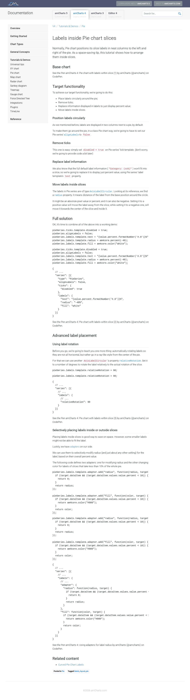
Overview (15, 28)
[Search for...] (162, 13)
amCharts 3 (97, 15)
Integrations (16, 103)
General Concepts (20, 51)
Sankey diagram (18, 86)
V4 (54, 26)
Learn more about (134, 3)
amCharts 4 (79, 15)
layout (82, 671)
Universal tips (17, 64)
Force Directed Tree (20, 98)
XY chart (14, 68)
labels (76, 671)
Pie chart (14, 73)
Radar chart (16, 81)
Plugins (14, 107)
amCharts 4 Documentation (13, 3)
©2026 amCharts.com (95, 690)
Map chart (15, 77)
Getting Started (18, 36)
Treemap (14, 90)
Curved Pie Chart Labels (71, 664)
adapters (74, 446)
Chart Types (16, 44)
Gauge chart (16, 94)
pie (87, 671)
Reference (15, 119)
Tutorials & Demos (20, 59)
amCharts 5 (61, 15)
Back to (168, 3)
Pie (83, 26)
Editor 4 (115, 15)
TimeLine (15, 111)
